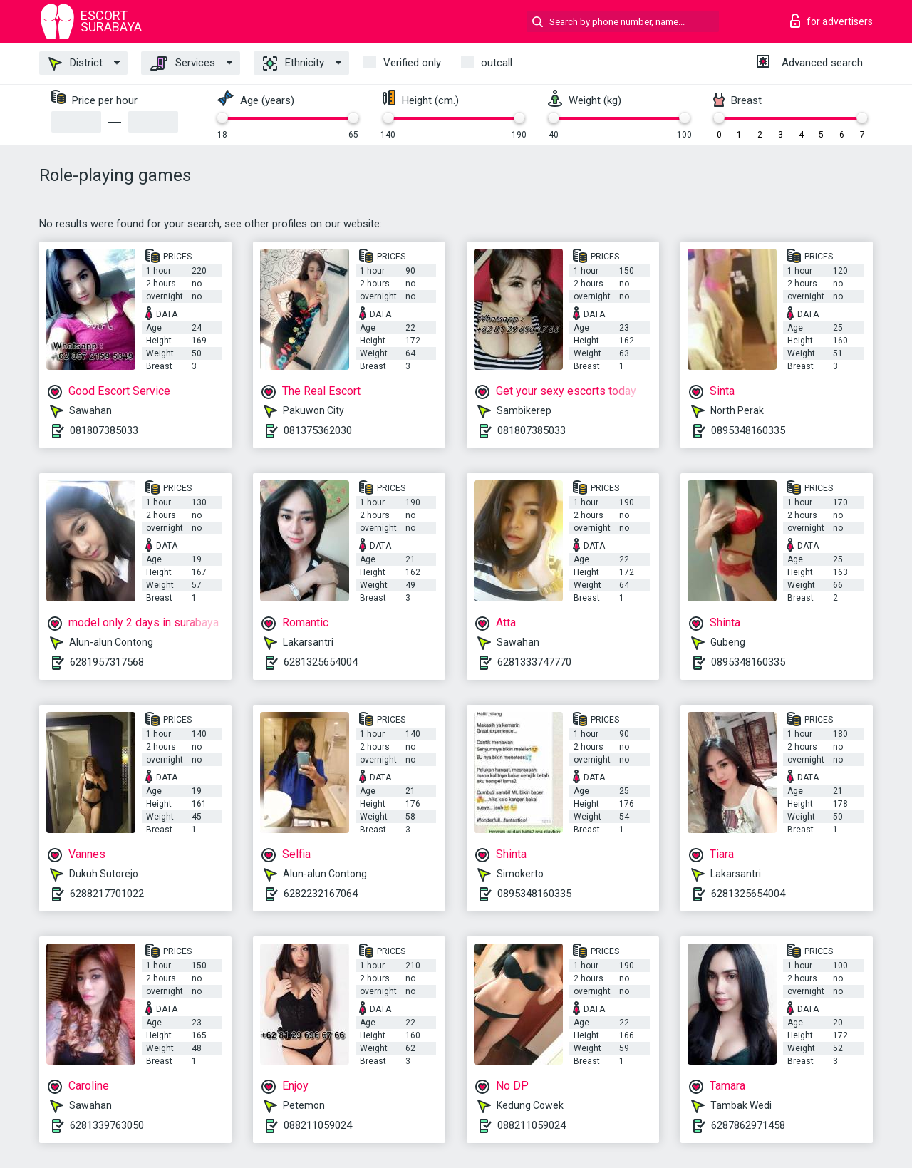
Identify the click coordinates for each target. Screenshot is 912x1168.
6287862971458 (748, 1125)
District (75, 63)
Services (182, 63)
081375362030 (318, 430)
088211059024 (318, 1125)
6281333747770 (534, 662)
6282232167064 (321, 893)
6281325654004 (321, 662)
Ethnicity (293, 63)
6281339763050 (107, 1125)
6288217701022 (107, 893)
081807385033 (104, 430)
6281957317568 (107, 662)
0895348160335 (748, 430)
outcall (496, 62)
